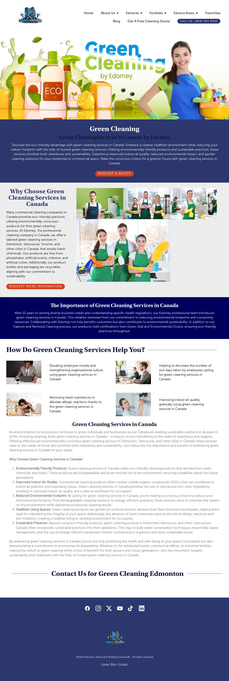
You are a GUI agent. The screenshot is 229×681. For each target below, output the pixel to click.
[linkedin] (141, 608)
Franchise (212, 13)
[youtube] (120, 608)
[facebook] (87, 608)
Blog (116, 21)
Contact (123, 664)
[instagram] (98, 608)
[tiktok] (130, 608)
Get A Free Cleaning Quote (149, 21)
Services (134, 13)
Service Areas (186, 13)
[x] (109, 608)
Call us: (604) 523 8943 (199, 21)
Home (88, 13)
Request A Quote (114, 173)
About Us (109, 13)
